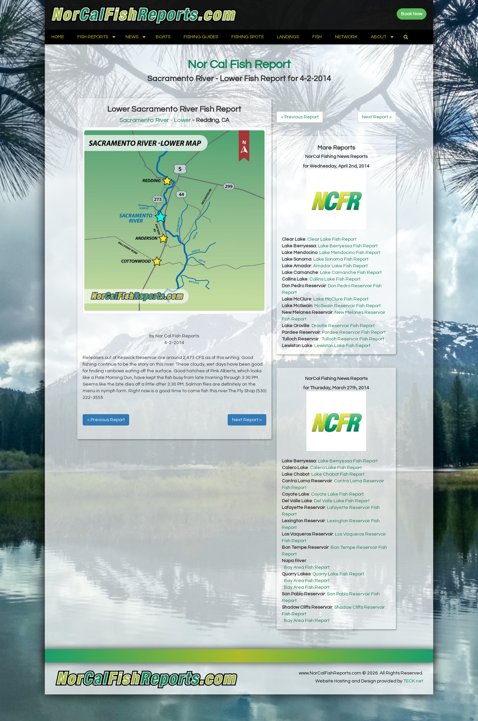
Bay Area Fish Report (307, 567)
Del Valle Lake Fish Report (342, 501)
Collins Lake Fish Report (334, 279)
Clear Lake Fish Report (332, 239)
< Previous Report (106, 420)
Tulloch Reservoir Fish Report (353, 339)
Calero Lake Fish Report (336, 467)
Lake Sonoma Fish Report (340, 259)
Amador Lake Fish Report (340, 266)
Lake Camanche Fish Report (351, 272)
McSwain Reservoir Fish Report (347, 305)
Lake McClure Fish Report (340, 299)
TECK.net (413, 681)
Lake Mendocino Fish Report (349, 252)
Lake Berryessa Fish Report (348, 246)
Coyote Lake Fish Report (337, 494)
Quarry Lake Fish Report (338, 574)
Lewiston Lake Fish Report (342, 345)
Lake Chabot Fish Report (337, 474)
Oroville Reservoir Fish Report (343, 325)
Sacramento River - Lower (155, 120)
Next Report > (247, 420)
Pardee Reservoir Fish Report (354, 332)
